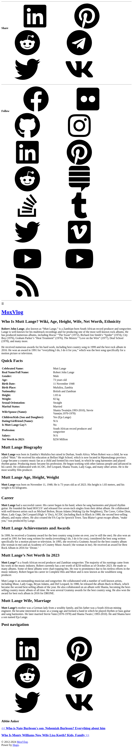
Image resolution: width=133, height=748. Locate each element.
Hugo (16, 745)
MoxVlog (22, 741)
